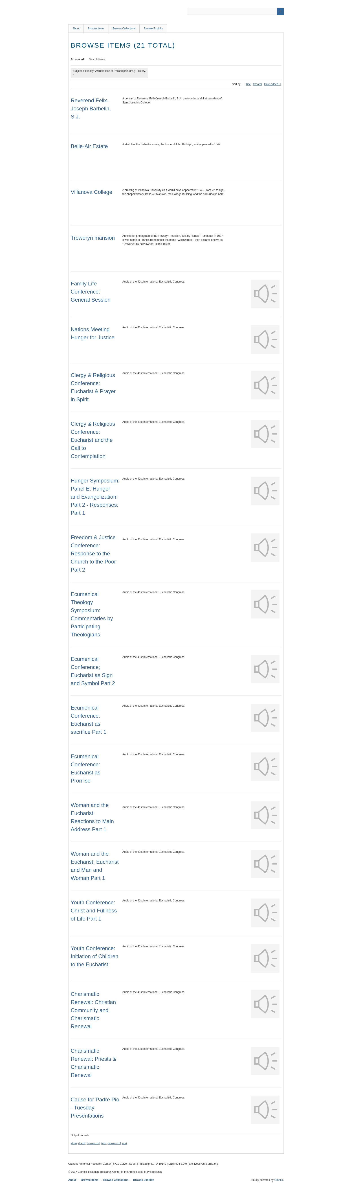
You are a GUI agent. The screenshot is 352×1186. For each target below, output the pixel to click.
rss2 (124, 1143)
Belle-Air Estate (89, 146)
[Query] (235, 11)
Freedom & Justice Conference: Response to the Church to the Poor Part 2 (93, 553)
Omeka (278, 1180)
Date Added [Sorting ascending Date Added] (271, 84)
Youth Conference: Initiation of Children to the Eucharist (94, 956)
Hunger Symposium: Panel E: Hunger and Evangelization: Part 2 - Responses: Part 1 (95, 497)
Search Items (97, 59)
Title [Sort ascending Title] (248, 84)
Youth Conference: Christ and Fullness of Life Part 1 (94, 910)
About (76, 28)
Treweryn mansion (93, 238)
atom (74, 1143)
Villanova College (91, 192)
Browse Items (96, 28)
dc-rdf (81, 1143)
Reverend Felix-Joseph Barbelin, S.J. (91, 108)
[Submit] (280, 11)
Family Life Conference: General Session (90, 292)
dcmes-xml (93, 1143)
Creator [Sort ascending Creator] (257, 84)
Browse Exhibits (153, 28)
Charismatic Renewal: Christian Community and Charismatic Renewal (93, 1010)
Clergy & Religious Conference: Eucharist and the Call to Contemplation (93, 440)
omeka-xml (114, 1143)
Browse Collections (123, 28)
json (103, 1143)
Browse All (78, 59)
